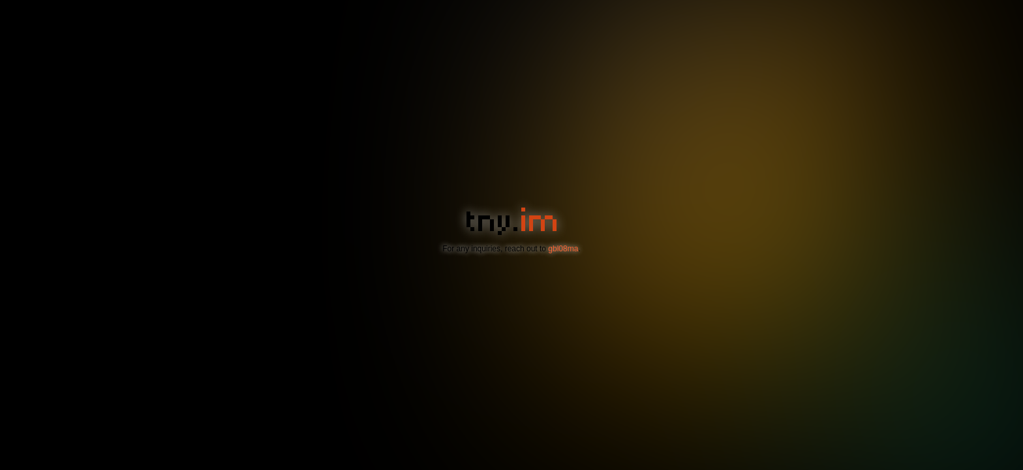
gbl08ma (563, 248)
